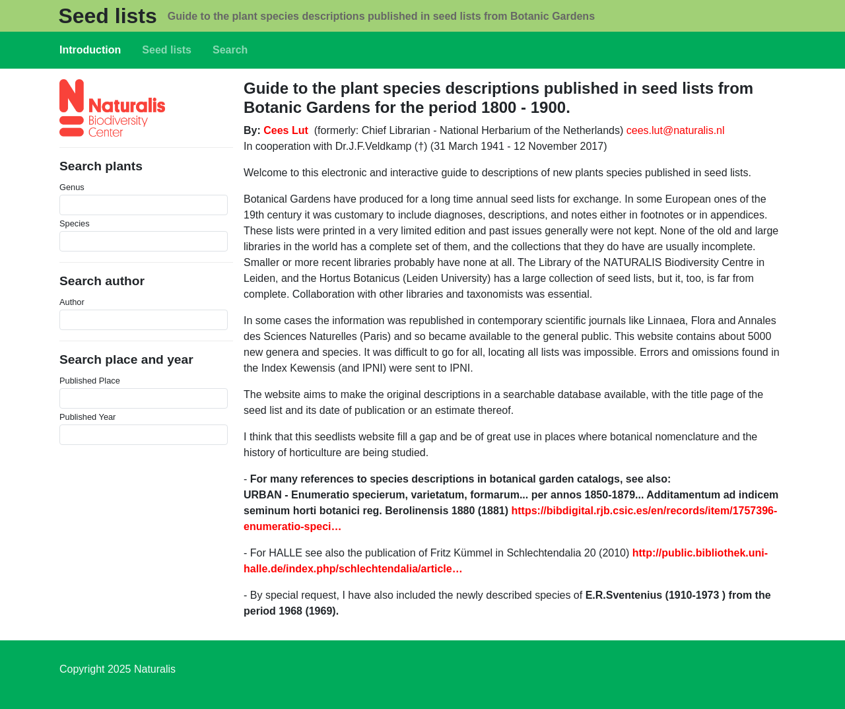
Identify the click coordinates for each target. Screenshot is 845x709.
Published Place (89, 381)
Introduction (90, 49)
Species (74, 223)
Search (230, 49)
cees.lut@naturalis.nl (675, 130)
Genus (71, 187)
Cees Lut (285, 130)
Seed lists (107, 16)
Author (71, 302)
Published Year (87, 417)
